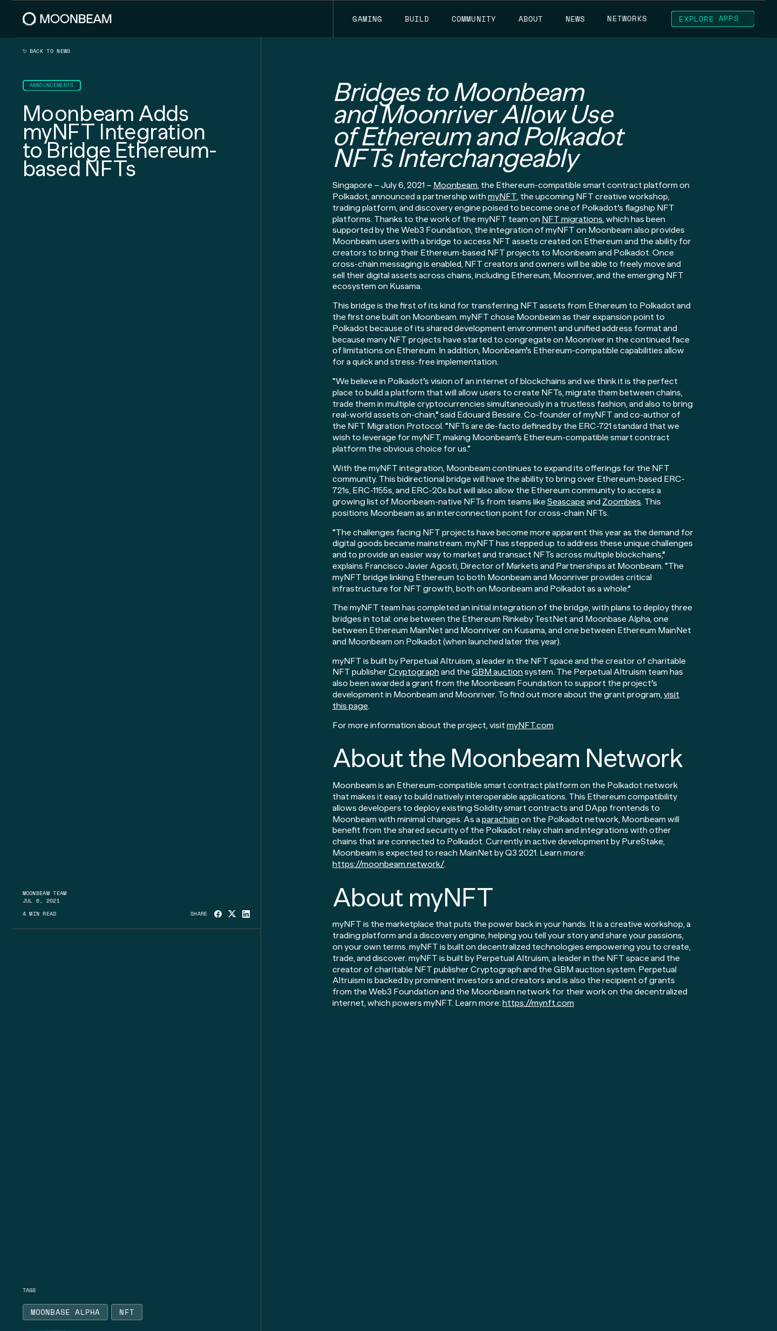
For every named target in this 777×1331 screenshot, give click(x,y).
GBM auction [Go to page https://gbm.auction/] (497, 672)
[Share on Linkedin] (246, 914)
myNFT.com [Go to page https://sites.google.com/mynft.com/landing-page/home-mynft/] (530, 725)
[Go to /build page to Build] (417, 18)
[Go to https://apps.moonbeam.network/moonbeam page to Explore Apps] (712, 19)
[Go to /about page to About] (530, 18)
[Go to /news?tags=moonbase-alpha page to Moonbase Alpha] (65, 1312)
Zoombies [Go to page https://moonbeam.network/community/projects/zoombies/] (621, 501)
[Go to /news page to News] (575, 18)
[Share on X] (232, 913)
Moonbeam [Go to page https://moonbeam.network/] (455, 185)
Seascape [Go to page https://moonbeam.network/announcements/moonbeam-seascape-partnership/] (566, 501)
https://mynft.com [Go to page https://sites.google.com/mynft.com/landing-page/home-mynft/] (538, 1003)
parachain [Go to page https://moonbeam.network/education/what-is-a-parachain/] (500, 819)
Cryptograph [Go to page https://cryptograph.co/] (413, 672)
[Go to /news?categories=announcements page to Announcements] (52, 85)
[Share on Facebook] (218, 914)
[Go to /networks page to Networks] (627, 18)
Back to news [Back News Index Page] (47, 51)
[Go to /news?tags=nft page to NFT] (126, 1312)
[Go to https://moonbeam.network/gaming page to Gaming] (367, 18)
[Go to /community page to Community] (474, 18)
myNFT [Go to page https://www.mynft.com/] (502, 196)
